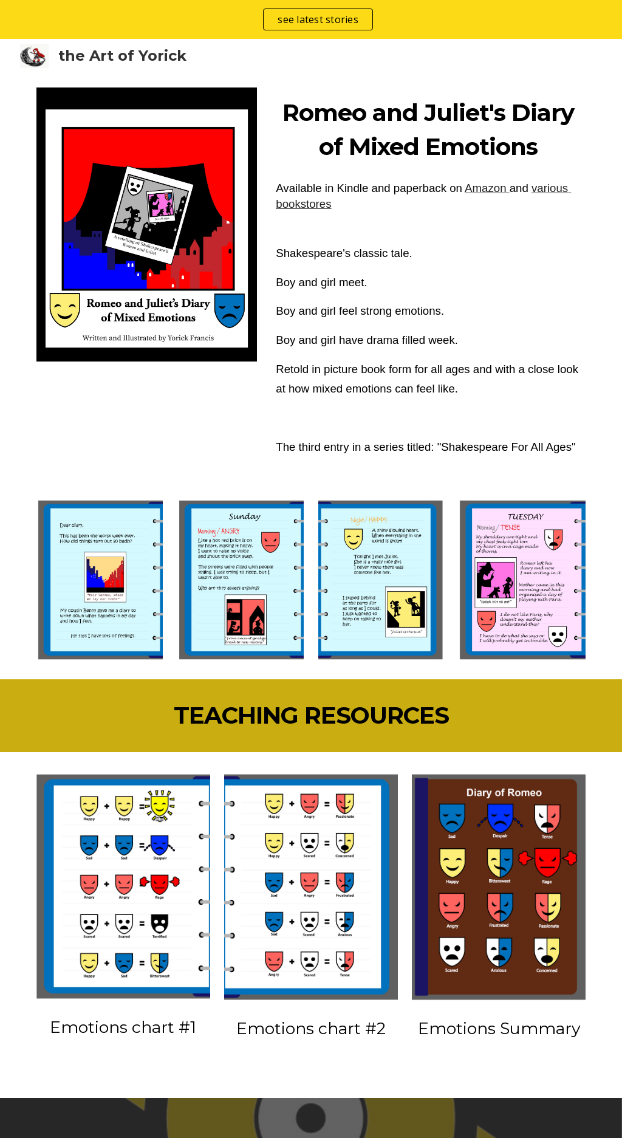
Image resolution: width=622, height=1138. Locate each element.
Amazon (487, 188)
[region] (311, 19)
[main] (428, 129)
